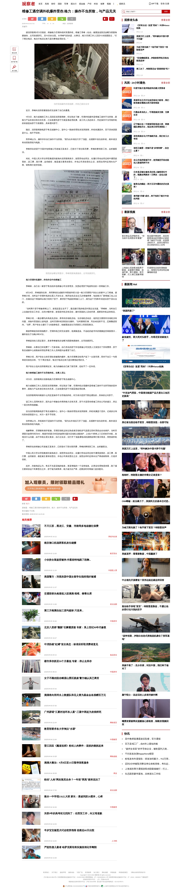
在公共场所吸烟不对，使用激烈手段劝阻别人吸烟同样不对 (151, 161)
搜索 (166, 11)
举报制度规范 (123, 872)
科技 (96, 4)
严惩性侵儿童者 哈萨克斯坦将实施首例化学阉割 (70, 847)
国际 (60, 4)
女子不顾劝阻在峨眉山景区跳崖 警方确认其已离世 (71, 678)
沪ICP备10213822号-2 (50, 877)
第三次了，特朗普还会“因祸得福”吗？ (153, 69)
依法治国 (113, 604)
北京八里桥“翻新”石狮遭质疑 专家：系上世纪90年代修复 (75, 627)
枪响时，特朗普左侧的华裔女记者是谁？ (142, 475)
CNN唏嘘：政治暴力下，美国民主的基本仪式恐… (146, 501)
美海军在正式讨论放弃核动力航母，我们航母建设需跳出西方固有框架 (151, 101)
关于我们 (55, 872)
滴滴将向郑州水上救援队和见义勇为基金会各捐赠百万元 (75, 695)
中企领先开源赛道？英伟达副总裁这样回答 (143, 580)
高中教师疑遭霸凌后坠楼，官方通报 (143, 738)
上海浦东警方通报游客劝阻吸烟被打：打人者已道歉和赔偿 (154, 768)
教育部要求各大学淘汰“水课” (60, 728)
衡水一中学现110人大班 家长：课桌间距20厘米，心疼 (73, 796)
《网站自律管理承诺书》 (138, 872)
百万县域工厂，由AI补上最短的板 (141, 743)
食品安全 (113, 655)
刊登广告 (80, 872)
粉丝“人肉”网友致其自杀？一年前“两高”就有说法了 (72, 779)
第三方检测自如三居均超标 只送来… (64, 610)
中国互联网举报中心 (93, 886)
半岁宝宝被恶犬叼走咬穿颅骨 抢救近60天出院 (69, 830)
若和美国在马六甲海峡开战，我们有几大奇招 (151, 137)
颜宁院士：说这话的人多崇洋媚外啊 (139, 695)
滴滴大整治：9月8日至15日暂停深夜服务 (66, 762)
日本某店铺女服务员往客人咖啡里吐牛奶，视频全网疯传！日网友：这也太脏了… (150, 175)
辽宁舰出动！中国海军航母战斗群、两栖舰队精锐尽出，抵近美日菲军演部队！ (151, 125)
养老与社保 (112, 537)
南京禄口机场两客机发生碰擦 (60, 542)
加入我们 (96, 872)
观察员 (121, 4)
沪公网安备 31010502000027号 (74, 886)
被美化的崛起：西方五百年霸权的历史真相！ (151, 185)
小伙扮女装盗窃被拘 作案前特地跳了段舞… (67, 559)
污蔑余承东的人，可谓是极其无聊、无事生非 (151, 113)
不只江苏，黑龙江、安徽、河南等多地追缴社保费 (71, 525)
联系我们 (46, 872)
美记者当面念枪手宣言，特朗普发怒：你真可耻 (145, 422)
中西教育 (113, 739)
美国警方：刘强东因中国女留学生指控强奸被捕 (70, 576)
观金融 (82, 4)
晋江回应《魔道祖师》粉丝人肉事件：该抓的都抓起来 (73, 745)
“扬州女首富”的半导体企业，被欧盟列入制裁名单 (149, 748)
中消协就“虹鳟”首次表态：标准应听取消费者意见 (71, 644)
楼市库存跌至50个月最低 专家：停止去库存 (68, 661)
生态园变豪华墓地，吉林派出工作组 (143, 773)
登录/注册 (165, 3)
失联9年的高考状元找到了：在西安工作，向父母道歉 (73, 813)
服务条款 (71, 872)
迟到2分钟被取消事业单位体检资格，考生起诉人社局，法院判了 (156, 763)
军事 (66, 4)
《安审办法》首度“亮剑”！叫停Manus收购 (152, 26)
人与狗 (114, 841)
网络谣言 (113, 723)
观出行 (74, 4)
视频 (109, 4)
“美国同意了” (128, 310)
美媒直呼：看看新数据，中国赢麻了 (139, 553)
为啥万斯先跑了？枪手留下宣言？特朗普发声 (152, 48)
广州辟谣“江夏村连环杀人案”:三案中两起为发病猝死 (72, 711)
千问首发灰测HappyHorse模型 (139, 753)
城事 (102, 4)
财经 (53, 4)
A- (48, 23)
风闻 (47, 4)
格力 (27, 504)
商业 (115, 773)
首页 (40, 4)
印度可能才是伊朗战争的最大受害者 (149, 88)
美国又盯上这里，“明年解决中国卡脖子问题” (152, 37)
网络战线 (113, 756)
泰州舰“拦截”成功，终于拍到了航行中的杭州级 (151, 197)
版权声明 (63, 872)
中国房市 (113, 621)
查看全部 (165, 20)
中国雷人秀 (112, 570)
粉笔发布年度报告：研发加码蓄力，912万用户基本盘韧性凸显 (155, 758)
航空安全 (113, 553)
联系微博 (88, 872)
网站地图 (105, 872)
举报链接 (113, 872)
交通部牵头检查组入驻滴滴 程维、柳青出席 (68, 593)
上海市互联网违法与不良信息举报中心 (115, 886)
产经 (89, 4)
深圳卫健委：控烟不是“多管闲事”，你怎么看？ (151, 149)
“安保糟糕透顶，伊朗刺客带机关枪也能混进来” (152, 59)
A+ (53, 23)
